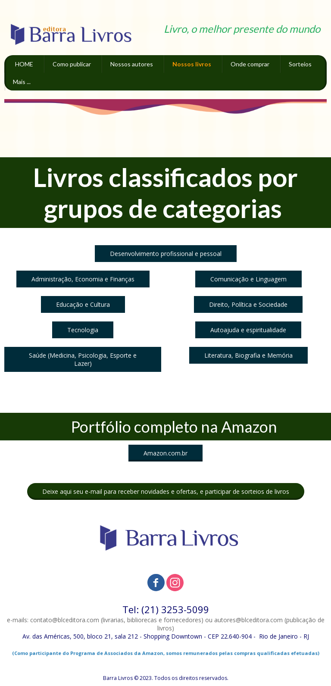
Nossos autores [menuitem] (131, 64)
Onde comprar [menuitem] (250, 64)
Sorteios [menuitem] (300, 64)
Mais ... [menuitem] (22, 81)
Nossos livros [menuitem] (191, 64)
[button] (166, 253)
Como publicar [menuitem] (72, 64)
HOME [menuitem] (24, 64)
